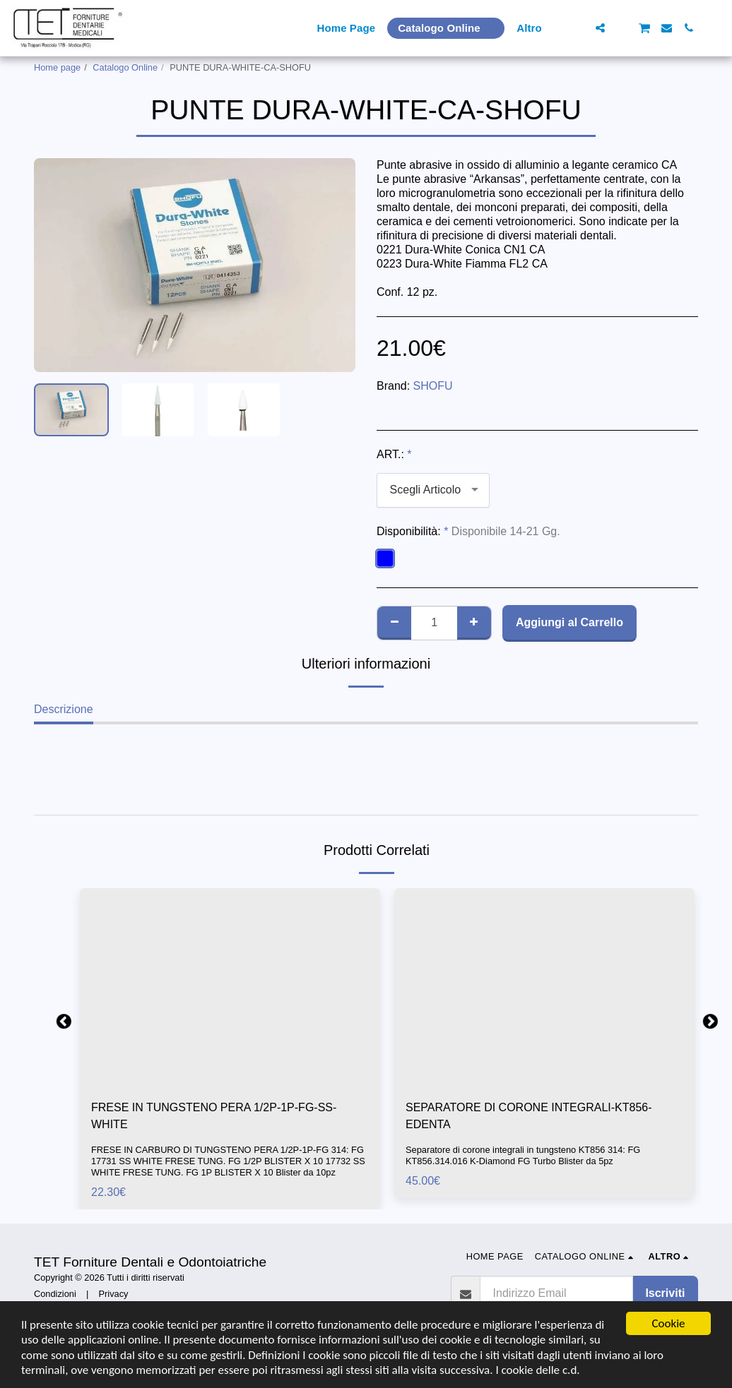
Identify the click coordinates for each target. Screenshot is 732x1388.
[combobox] (433, 490)
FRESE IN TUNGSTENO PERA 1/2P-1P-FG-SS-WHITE (213, 1115)
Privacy (114, 1293)
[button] (578, 28)
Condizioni (55, 1293)
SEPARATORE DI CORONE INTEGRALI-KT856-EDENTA (529, 1115)
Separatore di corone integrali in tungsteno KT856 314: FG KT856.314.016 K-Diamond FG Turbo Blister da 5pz (523, 1155)
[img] (230, 988)
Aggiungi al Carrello (569, 622)
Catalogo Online (125, 67)
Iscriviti (665, 1293)
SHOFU (433, 386)
